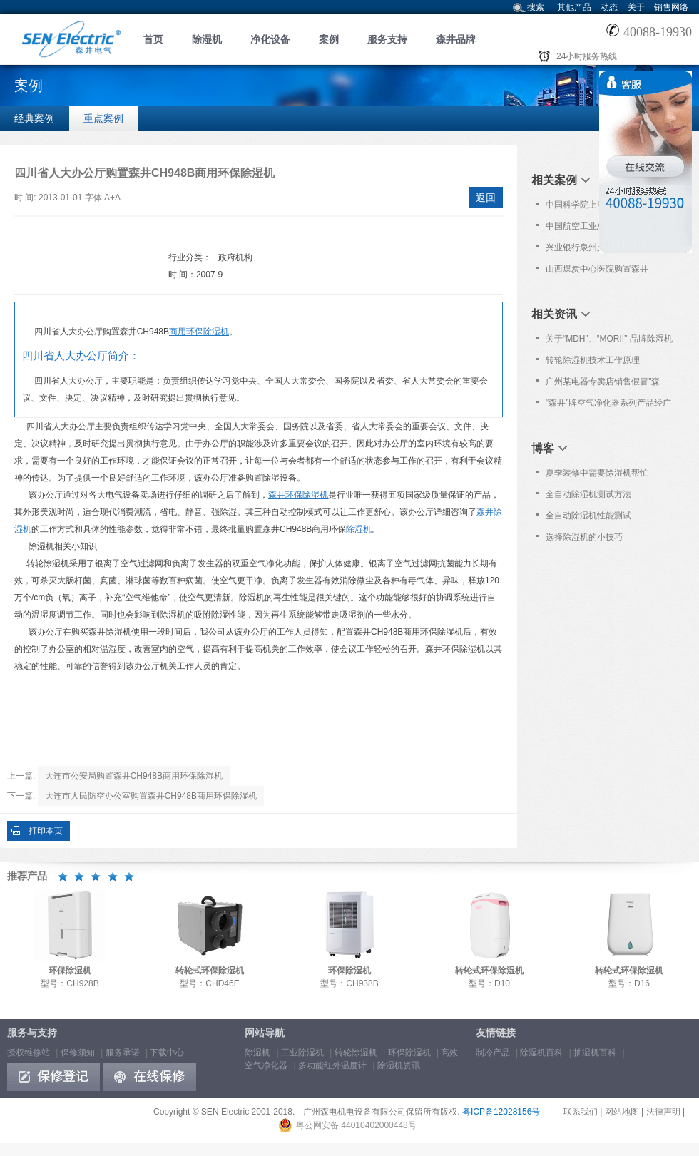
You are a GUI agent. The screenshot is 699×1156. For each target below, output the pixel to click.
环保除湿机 (409, 1053)
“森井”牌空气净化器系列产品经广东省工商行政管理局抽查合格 (608, 406)
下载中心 (167, 1053)
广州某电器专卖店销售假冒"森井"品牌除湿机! (603, 384)
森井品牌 (456, 39)
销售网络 (671, 7)
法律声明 (663, 1112)
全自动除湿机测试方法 (588, 494)
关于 (636, 7)
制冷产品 (493, 1053)
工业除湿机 (302, 1053)
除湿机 (207, 39)
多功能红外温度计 (332, 1065)
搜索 (535, 7)
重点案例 (103, 118)
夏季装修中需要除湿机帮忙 (597, 473)
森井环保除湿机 (298, 495)
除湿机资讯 (398, 1065)
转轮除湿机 (356, 1053)
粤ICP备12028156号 (501, 1112)
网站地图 (622, 1112)
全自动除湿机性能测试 (588, 516)
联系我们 (580, 1112)
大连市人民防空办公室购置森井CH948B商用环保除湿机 (151, 796)
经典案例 (34, 118)
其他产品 (574, 7)
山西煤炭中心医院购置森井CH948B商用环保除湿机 (597, 272)
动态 (609, 7)
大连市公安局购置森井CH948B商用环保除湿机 (134, 776)
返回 (486, 197)
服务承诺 (123, 1053)
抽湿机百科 (594, 1053)
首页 (153, 39)
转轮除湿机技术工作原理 (593, 360)
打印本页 (46, 831)
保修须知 (78, 1053)
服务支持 (387, 39)
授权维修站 (28, 1053)
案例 (329, 39)
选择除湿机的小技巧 (584, 537)
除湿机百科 (541, 1053)
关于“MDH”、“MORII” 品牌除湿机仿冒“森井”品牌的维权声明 (609, 341)
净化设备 (270, 39)
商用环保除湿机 (199, 332)
